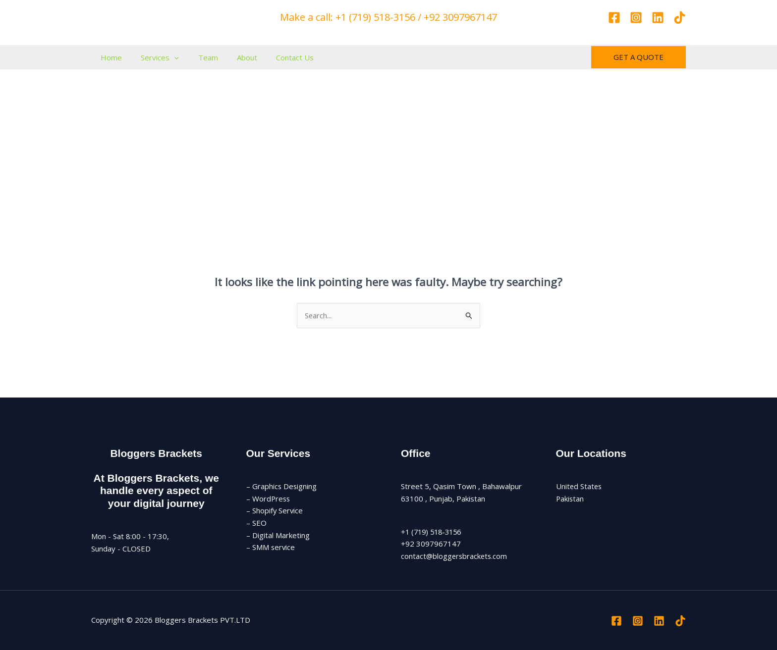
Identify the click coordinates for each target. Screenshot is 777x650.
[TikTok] (679, 17)
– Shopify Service (275, 511)
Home (109, 57)
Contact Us (276, 57)
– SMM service (271, 547)
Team (198, 57)
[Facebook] (614, 17)
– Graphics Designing (282, 486)
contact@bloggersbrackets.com (455, 556)
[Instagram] (636, 17)
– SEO (256, 523)
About (232, 57)
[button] (168, 57)
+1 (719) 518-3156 (433, 532)
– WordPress (268, 498)
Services (154, 57)
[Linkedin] (658, 17)
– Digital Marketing (278, 535)
